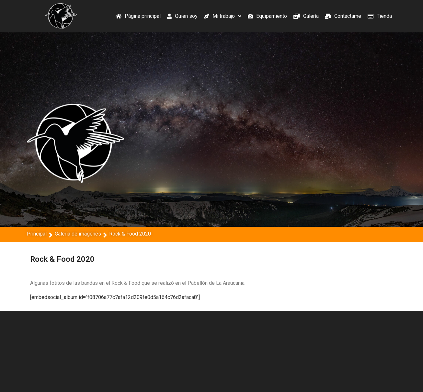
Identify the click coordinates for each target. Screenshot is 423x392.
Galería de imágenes (78, 234)
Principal (37, 234)
